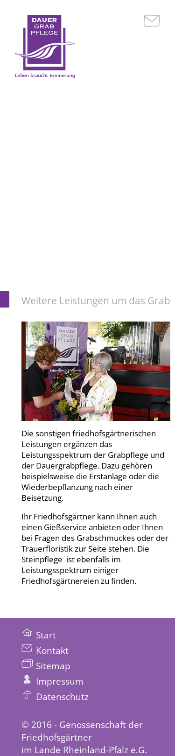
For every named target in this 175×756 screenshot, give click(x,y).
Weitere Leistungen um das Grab (95, 300)
